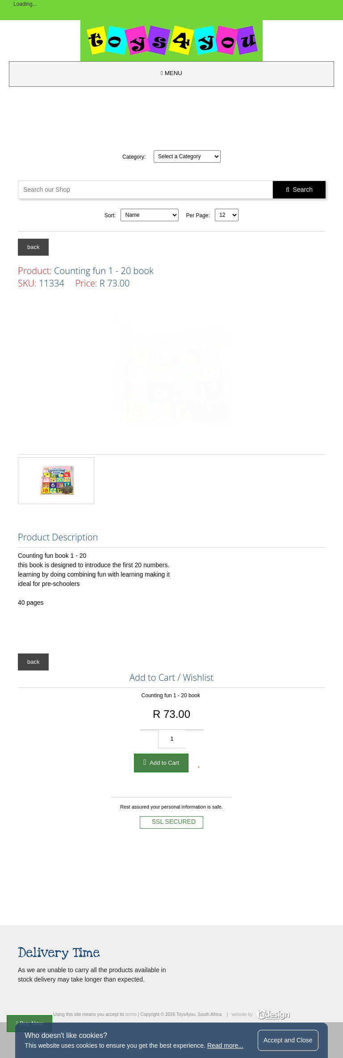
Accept (288, 1040)
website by (261, 1014)
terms (131, 1014)
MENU (171, 73)
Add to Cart (161, 762)
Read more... (225, 1045)
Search (299, 189)
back (33, 247)
